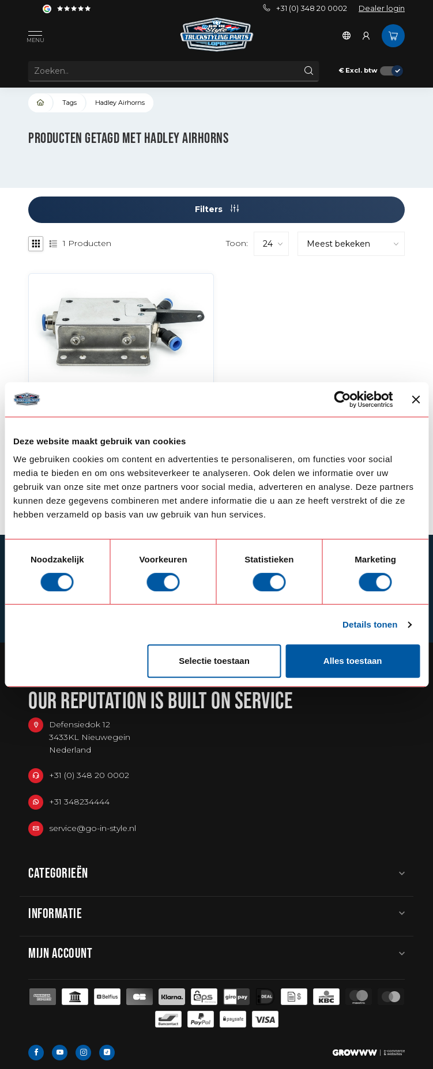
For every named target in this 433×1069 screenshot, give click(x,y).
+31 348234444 (79, 801)
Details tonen (369, 624)
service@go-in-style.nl (92, 828)
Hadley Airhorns (120, 103)
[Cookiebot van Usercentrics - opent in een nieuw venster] (342, 399)
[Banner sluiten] (416, 399)
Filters (217, 209)
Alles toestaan (352, 661)
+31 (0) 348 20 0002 (305, 8)
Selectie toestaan (214, 661)
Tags (69, 103)
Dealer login (382, 8)
